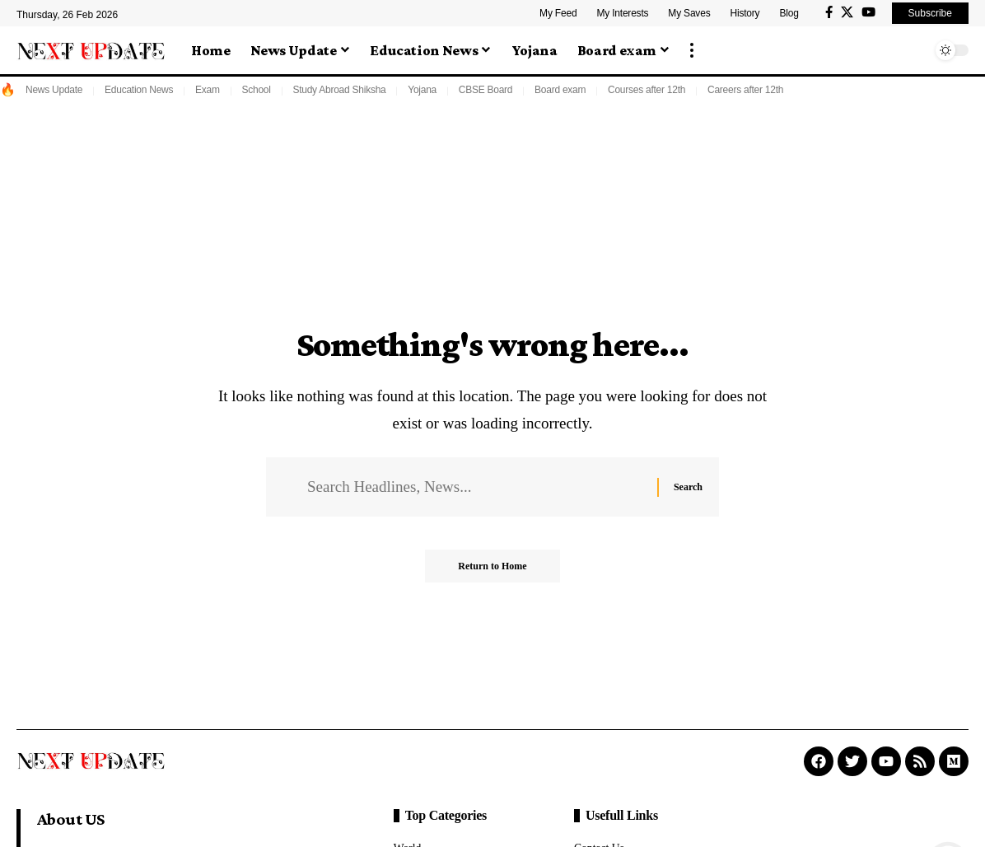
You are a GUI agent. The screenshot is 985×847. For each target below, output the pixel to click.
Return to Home (492, 566)
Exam (207, 90)
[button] (691, 50)
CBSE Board (486, 90)
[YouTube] (868, 12)
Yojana (422, 90)
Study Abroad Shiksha (338, 90)
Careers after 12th (745, 90)
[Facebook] (829, 12)
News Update (54, 90)
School (255, 90)
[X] (847, 12)
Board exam (560, 90)
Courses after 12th (646, 90)
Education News (139, 90)
